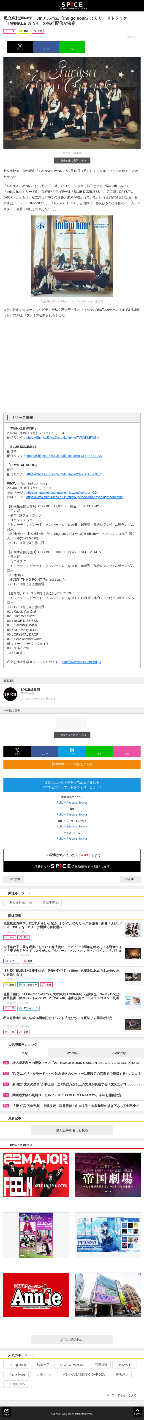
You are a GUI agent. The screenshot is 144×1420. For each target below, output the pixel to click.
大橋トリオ (42, 1374)
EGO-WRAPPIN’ (70, 1365)
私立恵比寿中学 (18, 903)
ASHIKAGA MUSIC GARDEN (82, 1374)
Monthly (120, 1053)
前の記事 (13, 879)
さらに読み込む (85, 1339)
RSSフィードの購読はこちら (94, 764)
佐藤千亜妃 (49, 903)
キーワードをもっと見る (123, 1395)
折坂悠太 (120, 1374)
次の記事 (130, 879)
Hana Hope (15, 1374)
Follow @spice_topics (72, 802)
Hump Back (15, 1365)
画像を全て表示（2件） (72, 160)
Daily (23, 1053)
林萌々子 (41, 1365)
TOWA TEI (123, 1365)
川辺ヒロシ (15, 1384)
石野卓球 (99, 1365)
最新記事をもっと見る (83, 1130)
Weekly (72, 1053)
